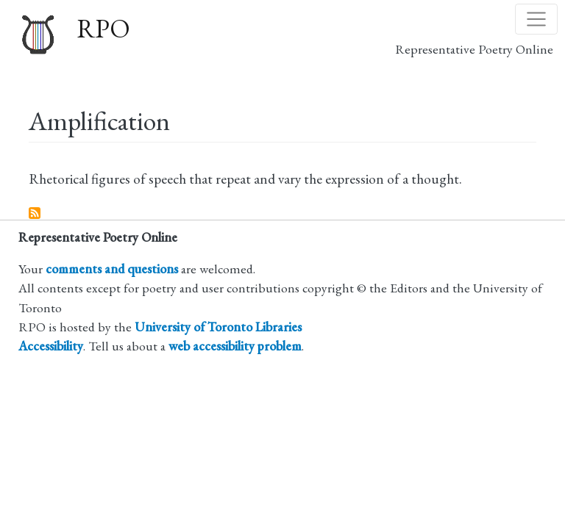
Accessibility (50, 345)
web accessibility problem (235, 345)
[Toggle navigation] (536, 19)
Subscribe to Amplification (35, 213)
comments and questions (112, 268)
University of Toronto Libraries (218, 326)
